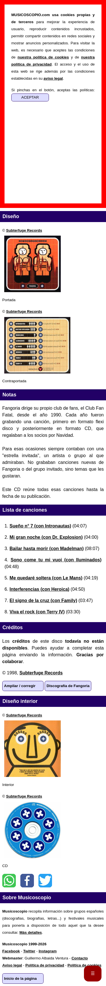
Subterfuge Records (24, 230)
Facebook (27, 880)
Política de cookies (84, 965)
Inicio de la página (20, 978)
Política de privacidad (44, 965)
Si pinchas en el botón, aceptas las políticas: (53, 90)
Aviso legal (12, 965)
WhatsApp (9, 880)
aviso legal (53, 78)
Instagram (48, 951)
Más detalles (31, 932)
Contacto (80, 958)
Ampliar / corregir (19, 686)
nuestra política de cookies (43, 57)
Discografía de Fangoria (68, 686)
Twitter (45, 880)
